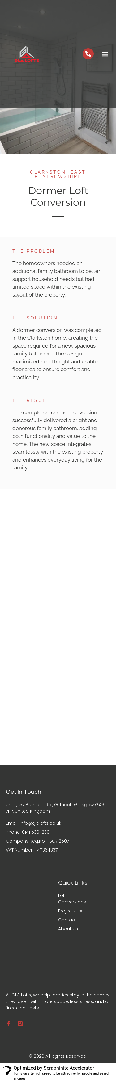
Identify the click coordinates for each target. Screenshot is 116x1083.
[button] (105, 54)
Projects (70, 911)
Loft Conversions (71, 898)
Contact (67, 920)
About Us (68, 929)
